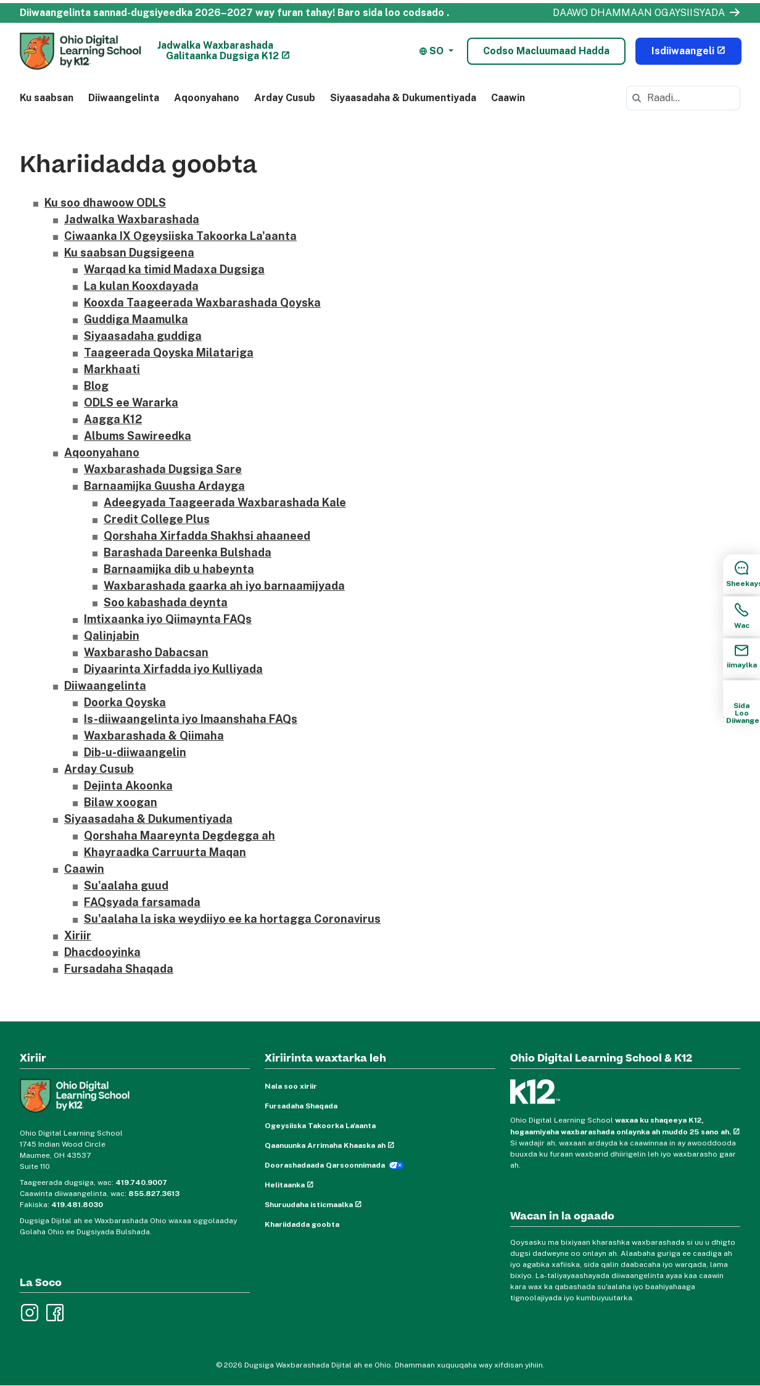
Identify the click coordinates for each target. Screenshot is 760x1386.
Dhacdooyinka (102, 952)
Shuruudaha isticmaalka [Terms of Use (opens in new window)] (309, 1205)
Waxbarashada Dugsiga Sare (163, 469)
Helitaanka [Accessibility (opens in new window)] (285, 1185)
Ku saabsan (46, 98)
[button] (436, 51)
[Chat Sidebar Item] (741, 574)
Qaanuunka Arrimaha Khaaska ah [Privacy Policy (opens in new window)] (325, 1146)
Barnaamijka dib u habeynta (179, 569)
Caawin (508, 98)
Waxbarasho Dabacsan (146, 652)
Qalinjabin (111, 636)
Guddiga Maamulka (136, 319)
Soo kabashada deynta (166, 602)
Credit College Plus (157, 519)
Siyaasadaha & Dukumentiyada (403, 98)
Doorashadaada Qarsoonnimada (325, 1165)
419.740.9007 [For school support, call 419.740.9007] (141, 1182)
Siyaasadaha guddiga (143, 336)
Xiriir (77, 936)
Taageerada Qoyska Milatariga (169, 353)
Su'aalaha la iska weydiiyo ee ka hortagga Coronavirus (232, 919)
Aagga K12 (113, 419)
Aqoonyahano (206, 98)
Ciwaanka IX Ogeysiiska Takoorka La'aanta (180, 236)
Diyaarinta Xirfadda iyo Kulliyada (173, 669)
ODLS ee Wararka (131, 403)
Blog (96, 386)
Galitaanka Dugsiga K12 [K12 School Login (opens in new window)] (222, 56)
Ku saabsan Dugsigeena (129, 253)
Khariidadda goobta (302, 1225)
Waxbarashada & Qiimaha (154, 736)
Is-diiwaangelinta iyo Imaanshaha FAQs (190, 719)
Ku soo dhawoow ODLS (105, 203)
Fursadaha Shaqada (118, 969)
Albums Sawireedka (137, 436)
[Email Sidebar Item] (741, 658)
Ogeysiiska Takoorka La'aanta (320, 1126)
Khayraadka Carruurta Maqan (165, 852)
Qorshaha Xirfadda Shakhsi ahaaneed (207, 536)
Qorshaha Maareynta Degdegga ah (179, 836)
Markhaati (112, 369)
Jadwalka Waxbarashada (215, 46)
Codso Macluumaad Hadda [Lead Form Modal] (546, 51)
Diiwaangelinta (123, 98)
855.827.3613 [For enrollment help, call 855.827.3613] (154, 1193)
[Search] (636, 98)
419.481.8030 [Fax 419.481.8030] (77, 1204)
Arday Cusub (284, 98)
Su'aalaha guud (126, 886)
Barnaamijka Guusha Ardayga (164, 486)
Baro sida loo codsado (390, 13)
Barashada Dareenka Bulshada (187, 553)
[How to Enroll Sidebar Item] (741, 700)
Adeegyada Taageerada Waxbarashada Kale (225, 503)
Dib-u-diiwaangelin (135, 752)
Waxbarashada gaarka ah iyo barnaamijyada (224, 586)
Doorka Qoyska (125, 702)
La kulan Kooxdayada (141, 286)
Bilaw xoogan (120, 802)
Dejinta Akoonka (128, 786)
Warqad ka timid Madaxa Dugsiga (174, 269)
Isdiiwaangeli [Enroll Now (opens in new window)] (682, 51)
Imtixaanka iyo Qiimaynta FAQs (168, 619)
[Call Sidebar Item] (741, 616)
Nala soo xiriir (291, 1087)
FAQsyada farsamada (142, 902)
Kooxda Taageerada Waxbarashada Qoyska (202, 303)
